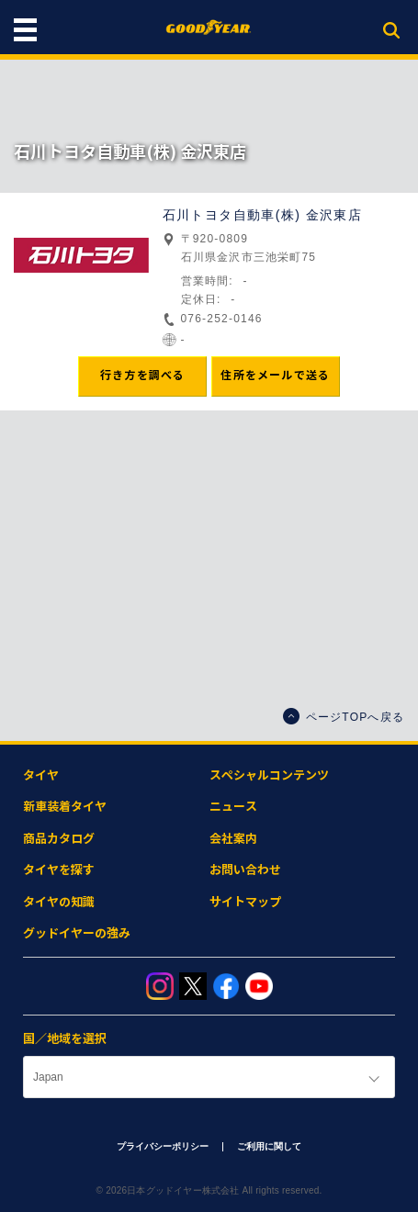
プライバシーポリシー (163, 1146)
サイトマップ (245, 902)
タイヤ (41, 775)
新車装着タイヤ (65, 806)
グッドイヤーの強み (76, 933)
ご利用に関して (269, 1146)
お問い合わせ (245, 870)
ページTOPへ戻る (343, 716)
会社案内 (233, 839)
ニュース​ (233, 806)
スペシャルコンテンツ (269, 775)
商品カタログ (59, 839)
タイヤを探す (59, 870)
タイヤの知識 (59, 902)
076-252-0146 (222, 318)
